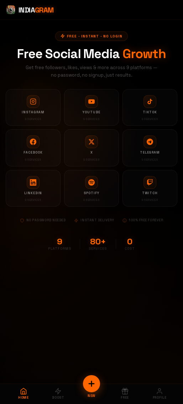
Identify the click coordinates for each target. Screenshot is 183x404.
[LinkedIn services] (33, 188)
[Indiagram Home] (30, 10)
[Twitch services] (149, 188)
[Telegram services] (149, 147)
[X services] (91, 147)
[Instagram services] (33, 107)
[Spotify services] (91, 188)
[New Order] (91, 383)
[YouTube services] (91, 107)
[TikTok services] (149, 107)
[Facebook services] (33, 147)
